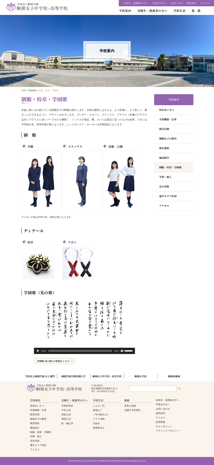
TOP (23, 90)
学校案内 (32, 90)
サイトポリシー (164, 426)
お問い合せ (176, 3)
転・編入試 (67, 423)
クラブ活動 (99, 419)
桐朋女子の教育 (168, 138)
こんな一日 (99, 405)
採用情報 (160, 422)
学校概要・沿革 (168, 119)
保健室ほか (99, 427)
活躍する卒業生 (132, 410)
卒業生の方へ (159, 3)
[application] (84, 351)
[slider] (80, 351)
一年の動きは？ (101, 414)
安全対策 (164, 186)
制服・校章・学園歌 (170, 167)
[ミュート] (122, 350)
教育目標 (164, 129)
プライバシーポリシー (167, 430)
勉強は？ (97, 410)
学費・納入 (165, 177)
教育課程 (164, 148)
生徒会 (96, 423)
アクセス (205, 3)
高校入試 (66, 414)
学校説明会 (67, 405)
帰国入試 (66, 419)
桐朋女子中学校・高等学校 (107, 376)
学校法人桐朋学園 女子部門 (40, 376)
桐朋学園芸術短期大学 (73, 376)
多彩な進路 (130, 405)
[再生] (38, 350)
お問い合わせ (163, 408)
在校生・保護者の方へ (135, 3)
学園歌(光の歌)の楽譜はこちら (53, 361)
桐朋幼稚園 (174, 376)
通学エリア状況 (168, 196)
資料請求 (192, 3)
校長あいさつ (166, 110)
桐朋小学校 (140, 376)
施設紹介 (164, 158)
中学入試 (66, 410)
